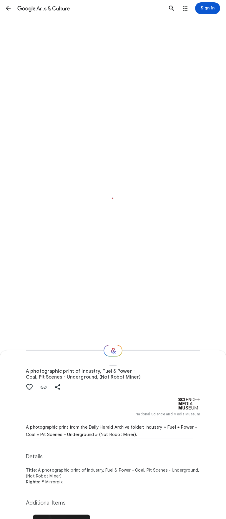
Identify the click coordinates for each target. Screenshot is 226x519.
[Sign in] (207, 8)
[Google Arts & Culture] (89, 8)
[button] (8, 8)
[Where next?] (113, 350)
